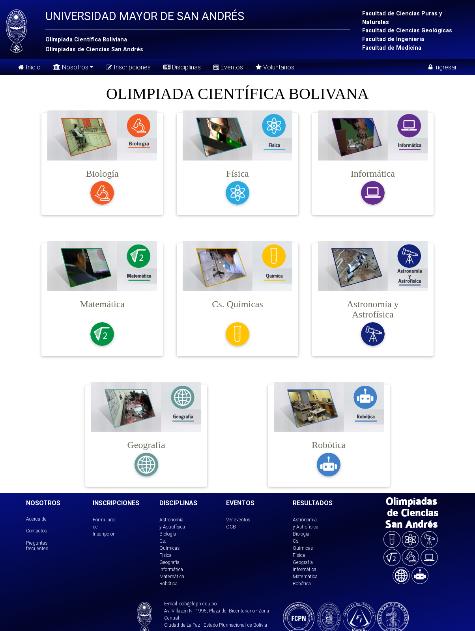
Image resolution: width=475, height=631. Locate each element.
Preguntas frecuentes (37, 545)
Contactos (36, 531)
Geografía (169, 562)
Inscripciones (128, 67)
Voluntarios (275, 67)
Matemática (171, 576)
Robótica (168, 583)
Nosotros (70, 66)
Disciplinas (182, 67)
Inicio (29, 67)
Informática (171, 569)
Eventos (228, 67)
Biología (167, 534)
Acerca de (36, 519)
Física (165, 555)
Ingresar (442, 67)
